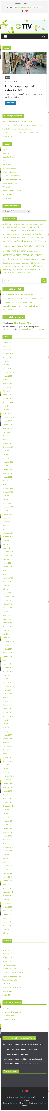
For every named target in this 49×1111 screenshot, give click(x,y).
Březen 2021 (7, 567)
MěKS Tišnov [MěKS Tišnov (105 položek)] (16, 246)
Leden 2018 (6, 709)
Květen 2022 (7, 514)
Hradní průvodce (8, 157)
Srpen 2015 (6, 817)
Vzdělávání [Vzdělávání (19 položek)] (5, 269)
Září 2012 (6, 933)
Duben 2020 (7, 608)
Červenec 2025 (8, 372)
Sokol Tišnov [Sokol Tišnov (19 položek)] (22, 266)
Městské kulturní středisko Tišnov (20, 1038)
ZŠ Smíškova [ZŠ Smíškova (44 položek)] (20, 272)
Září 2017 (6, 724)
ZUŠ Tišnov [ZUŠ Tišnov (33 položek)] (20, 269)
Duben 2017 (7, 742)
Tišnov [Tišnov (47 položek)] (37, 266)
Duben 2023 (7, 473)
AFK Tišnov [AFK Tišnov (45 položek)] (7, 224)
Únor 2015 (6, 840)
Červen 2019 (7, 645)
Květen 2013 (7, 907)
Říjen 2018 (6, 675)
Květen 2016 (7, 783)
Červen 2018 (7, 690)
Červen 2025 (7, 376)
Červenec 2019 (8, 641)
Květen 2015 (7, 828)
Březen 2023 (7, 477)
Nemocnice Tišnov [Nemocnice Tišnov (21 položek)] (20, 259)
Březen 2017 (7, 746)
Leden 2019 (6, 664)
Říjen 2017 (6, 720)
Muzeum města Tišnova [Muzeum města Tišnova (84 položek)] (33, 241)
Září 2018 (6, 679)
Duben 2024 (7, 428)
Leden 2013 (6, 922)
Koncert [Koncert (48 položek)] (5, 237)
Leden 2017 (6, 754)
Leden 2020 (6, 619)
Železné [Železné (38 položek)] (29, 273)
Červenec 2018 (8, 686)
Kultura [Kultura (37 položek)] (23, 237)
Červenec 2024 (8, 417)
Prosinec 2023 (7, 443)
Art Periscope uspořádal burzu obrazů (20, 87)
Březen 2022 (7, 522)
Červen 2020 (7, 600)
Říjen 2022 (6, 496)
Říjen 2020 (6, 585)
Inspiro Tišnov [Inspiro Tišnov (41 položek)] (16, 230)
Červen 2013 (7, 903)
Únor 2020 (6, 615)
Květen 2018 (7, 694)
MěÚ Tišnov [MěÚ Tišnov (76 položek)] (8, 259)
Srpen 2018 (6, 682)
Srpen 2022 (6, 503)
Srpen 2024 (6, 413)
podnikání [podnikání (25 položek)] (25, 263)
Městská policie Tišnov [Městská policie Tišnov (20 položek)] (33, 251)
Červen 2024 (7, 421)
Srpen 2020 (6, 593)
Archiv (8, 78)
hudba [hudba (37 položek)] (7, 230)
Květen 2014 (7, 873)
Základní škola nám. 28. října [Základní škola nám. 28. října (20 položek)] (32, 269)
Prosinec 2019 (7, 623)
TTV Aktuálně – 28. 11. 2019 (33, 329)
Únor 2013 (6, 918)
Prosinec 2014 (7, 847)
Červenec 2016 (8, 776)
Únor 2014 (6, 884)
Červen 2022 (7, 511)
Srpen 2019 (6, 638)
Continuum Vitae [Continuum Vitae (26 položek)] (26, 224)
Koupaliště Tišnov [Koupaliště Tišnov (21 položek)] (15, 237)
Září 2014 (6, 858)
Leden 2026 (6, 350)
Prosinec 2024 (7, 398)
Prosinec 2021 (7, 533)
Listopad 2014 (7, 851)
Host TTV (5, 153)
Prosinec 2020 (7, 578)
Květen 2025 (7, 380)
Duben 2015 (7, 832)
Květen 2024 (7, 425)
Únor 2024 (6, 436)
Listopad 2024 (7, 402)
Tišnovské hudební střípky (12, 179)
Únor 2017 (6, 750)
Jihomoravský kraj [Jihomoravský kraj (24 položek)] (17, 234)
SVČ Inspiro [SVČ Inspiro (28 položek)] (30, 266)
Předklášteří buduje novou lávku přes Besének (20, 133)
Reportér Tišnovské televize (12, 176)
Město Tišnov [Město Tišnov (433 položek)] (34, 246)
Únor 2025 (6, 391)
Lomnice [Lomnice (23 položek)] (42, 237)
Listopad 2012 (7, 926)
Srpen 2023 (6, 458)
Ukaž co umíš (7, 194)
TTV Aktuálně (7, 187)
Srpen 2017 (6, 727)
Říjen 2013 (6, 899)
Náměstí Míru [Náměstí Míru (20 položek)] (30, 259)
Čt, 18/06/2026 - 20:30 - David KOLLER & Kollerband (22, 1059)
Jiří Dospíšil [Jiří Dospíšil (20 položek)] (26, 234)
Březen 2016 (7, 791)
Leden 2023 (6, 484)
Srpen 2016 (6, 772)
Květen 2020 (7, 604)
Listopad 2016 (7, 761)
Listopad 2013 (7, 896)
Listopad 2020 (7, 582)
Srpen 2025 (6, 368)
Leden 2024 (6, 439)
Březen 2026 (7, 342)
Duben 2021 (7, 563)
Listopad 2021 (7, 537)
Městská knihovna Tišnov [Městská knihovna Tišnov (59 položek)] (14, 250)
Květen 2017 (7, 739)
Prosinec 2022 (7, 488)
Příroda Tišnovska (9, 172)
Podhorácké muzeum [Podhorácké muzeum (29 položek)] (14, 263)
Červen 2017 (7, 735)
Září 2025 (6, 365)
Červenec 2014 (8, 866)
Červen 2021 (7, 555)
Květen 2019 (7, 649)
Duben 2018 (7, 697)
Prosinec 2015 (7, 802)
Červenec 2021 (8, 552)
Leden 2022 (6, 529)
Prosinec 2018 (7, 668)
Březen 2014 (7, 881)
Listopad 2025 (7, 357)
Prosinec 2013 (7, 892)
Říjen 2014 (6, 854)
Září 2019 (6, 634)
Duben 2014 (7, 877)
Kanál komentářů (9, 1016)
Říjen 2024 (6, 406)
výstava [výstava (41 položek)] (12, 269)
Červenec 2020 (8, 596)
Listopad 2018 (7, 671)
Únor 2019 (6, 660)
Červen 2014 (7, 869)
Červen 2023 (7, 466)
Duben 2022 (7, 518)
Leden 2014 (6, 888)
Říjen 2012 (6, 929)
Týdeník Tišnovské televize (12, 191)
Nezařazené (7, 164)
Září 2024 (6, 410)
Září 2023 (6, 454)
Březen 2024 (7, 432)
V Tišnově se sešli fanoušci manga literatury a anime (22, 125)
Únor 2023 (6, 481)
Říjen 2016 (6, 765)
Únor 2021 (6, 570)
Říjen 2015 (6, 810)
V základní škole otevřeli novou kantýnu (17, 129)
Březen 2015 (7, 836)
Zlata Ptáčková (20, 82)
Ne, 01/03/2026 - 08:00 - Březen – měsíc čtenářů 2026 (22, 1045)
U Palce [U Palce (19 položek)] (42, 266)
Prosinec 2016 (7, 757)
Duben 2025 (7, 383)
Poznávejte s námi (9, 168)
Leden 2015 (6, 843)
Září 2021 (6, 544)
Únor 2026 (6, 346)
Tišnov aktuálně (8, 136)
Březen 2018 (7, 701)
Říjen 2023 (6, 451)
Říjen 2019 (6, 630)
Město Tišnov (11, 1071)
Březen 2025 (7, 387)
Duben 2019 (7, 653)
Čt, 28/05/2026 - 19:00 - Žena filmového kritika (20, 1064)
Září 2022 (6, 499)
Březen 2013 (7, 914)
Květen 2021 (7, 559)
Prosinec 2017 (7, 712)
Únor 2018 (6, 705)
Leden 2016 (6, 798)
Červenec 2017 (8, 731)
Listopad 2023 (7, 447)
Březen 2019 (7, 656)
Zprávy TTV (6, 198)
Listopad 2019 (7, 626)
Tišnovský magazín (9, 183)
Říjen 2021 (6, 540)
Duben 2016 (7, 787)
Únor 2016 (6, 795)
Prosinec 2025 (7, 353)
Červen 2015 (7, 825)
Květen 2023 (7, 469)
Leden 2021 (6, 574)
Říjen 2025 (6, 361)
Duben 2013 (7, 911)
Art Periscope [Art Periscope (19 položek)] (16, 224)
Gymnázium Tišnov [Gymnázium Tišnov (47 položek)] (34, 227)
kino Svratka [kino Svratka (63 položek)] (36, 234)
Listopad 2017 (7, 716)
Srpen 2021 (6, 548)
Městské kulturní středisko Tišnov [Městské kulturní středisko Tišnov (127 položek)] (22, 255)
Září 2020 (6, 589)
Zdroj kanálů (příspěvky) (11, 1012)
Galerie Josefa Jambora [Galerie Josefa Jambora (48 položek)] (15, 227)
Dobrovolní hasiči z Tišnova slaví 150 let (17, 121)
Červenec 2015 (8, 821)
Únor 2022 (6, 525)
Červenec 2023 (8, 462)
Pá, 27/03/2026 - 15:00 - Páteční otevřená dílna (20, 1049)
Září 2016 (6, 768)
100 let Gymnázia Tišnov (22, 323)
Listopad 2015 (7, 806)
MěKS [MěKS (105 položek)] (5, 246)
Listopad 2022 (7, 492)
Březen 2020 (7, 611)
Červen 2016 (7, 780)
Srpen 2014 (6, 862)
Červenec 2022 (8, 507)
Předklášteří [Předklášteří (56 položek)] (34, 262)
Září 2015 (6, 813)
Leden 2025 (6, 395)
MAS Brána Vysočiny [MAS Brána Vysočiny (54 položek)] (11, 241)
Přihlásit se (6, 1008)
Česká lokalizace (8, 1019)
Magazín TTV (7, 161)
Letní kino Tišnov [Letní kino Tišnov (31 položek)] (33, 237)
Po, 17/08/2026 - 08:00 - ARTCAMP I (15, 1054)
